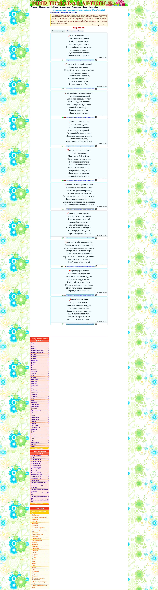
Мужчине (34, 402)
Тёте (32, 438)
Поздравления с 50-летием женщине (39, 486)
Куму (32, 389)
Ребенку (33, 423)
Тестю (33, 437)
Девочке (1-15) (35, 469)
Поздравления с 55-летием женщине (39, 490)
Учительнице (35, 442)
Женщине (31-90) (36, 474)
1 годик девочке (36, 455)
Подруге (33, 421)
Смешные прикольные (39, 517)
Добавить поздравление (61, 7)
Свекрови (34, 429)
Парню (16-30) (35, 480)
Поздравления (54, 12)
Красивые (35, 523)
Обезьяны (35, 532)
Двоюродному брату (37, 352)
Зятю (32, 375)
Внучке (33, 348)
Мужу (33, 400)
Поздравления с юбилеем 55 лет (40, 497)
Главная (34, 7)
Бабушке (33, 343)
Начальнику (35, 404)
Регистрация (76, 7)
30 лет (33, 457)
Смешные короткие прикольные (38, 578)
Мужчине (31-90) (36, 478)
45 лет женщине (36, 459)
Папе (32, 414)
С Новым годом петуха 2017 (39, 582)
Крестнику (34, 379)
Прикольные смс (37, 534)
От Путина (35, 515)
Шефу (33, 446)
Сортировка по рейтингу (75, 31)
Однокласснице (36, 412)
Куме (32, 387)
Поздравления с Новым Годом (38, 512)
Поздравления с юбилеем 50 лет (40, 493)
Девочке (33, 354)
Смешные (35, 525)
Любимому (34, 393)
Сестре (33, 431)
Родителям (34, 425)
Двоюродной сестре (37, 350)
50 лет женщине (36, 461)
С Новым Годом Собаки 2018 (39, 586)
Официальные (36, 538)
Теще (32, 440)
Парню (33, 415)
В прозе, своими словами (37, 541)
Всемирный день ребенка (69, 12)
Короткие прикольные (39, 530)
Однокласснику (36, 410)
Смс (32, 433)
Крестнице (34, 381)
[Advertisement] (79, 331)
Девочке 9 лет (35, 471)
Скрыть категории (40, 448)
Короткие (35, 519)
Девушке (33, 356)
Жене (32, 368)
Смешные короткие (38, 527)
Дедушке (33, 358)
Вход (85, 7)
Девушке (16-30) (36, 473)
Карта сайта (93, 7)
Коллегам (35, 536)
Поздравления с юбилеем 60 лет (40, 500)
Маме (32, 398)
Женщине (34, 370)
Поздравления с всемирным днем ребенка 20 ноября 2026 (80, 60)
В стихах (34, 521)
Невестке (34, 408)
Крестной (34, 383)
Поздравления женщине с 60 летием (39, 483)
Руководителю (35, 427)
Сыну (32, 435)
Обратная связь (44, 7)
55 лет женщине (36, 465)
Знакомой (34, 371)
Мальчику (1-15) (36, 476)
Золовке (33, 373)
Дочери (33, 362)
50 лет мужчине (36, 463)
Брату (33, 345)
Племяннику (35, 417)
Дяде (32, 366)
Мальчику (34, 394)
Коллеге (33, 377)
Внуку (33, 347)
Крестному (34, 385)
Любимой (34, 391)
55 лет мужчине (36, 467)
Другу (33, 364)
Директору (34, 360)
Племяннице (35, 419)
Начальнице (35, 406)
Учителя (33, 444)
